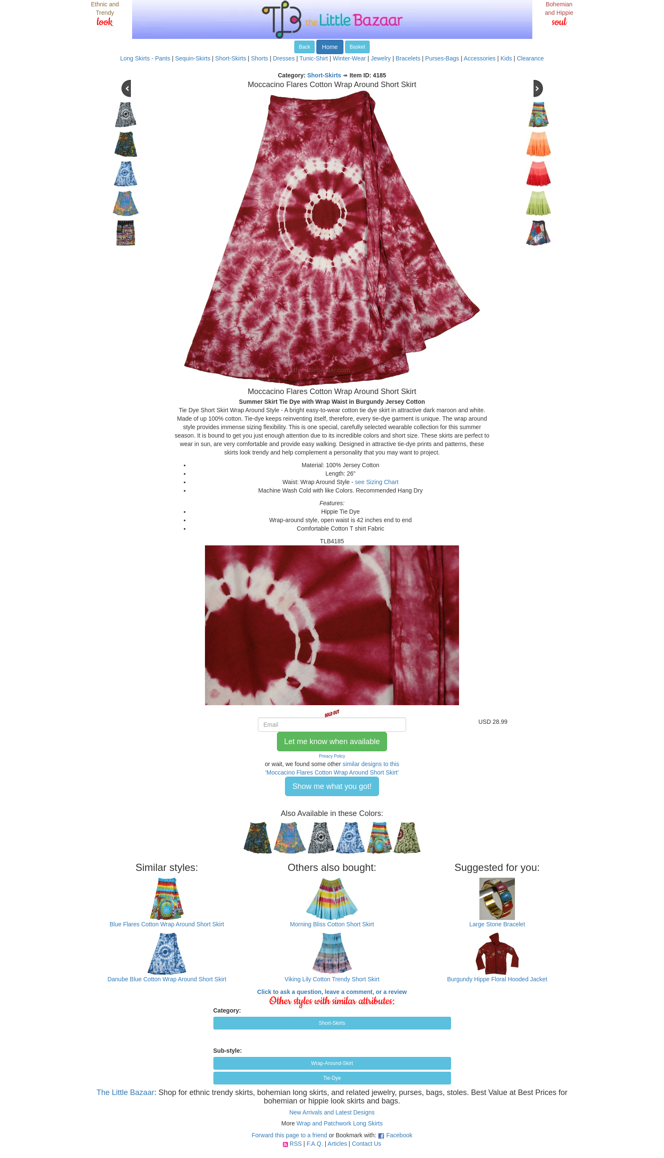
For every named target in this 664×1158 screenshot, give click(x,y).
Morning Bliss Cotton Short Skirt (332, 924)
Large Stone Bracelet (497, 924)
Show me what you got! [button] (331, 786)
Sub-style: (227, 1050)
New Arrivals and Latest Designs (332, 1112)
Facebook (399, 1135)
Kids (506, 58)
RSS (296, 1143)
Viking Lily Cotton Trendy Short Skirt (332, 979)
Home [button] (330, 47)
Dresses (284, 58)
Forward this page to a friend (289, 1135)
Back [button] (304, 47)
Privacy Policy (332, 756)
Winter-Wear (349, 58)
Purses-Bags (442, 58)
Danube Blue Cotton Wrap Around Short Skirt (167, 979)
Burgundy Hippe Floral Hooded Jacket (497, 979)
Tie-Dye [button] (332, 1078)
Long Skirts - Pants (145, 58)
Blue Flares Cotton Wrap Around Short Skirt (167, 924)
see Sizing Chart (376, 482)
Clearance (530, 58)
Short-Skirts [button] (332, 1023)
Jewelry (380, 58)
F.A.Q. (315, 1143)
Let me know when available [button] (332, 741)
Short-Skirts (230, 58)
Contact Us (366, 1143)
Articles (337, 1143)
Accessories (479, 58)
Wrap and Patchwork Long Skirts (339, 1123)
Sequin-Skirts (192, 58)
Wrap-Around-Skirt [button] (332, 1063)
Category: (227, 1010)
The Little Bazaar (125, 1092)
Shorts (259, 58)
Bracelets (408, 58)
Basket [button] (357, 47)
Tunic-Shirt (313, 58)
